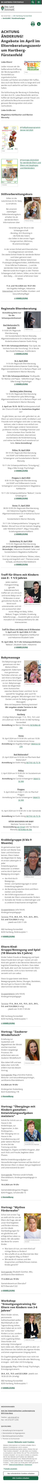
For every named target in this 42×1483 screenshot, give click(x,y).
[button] (10, 1469)
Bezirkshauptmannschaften (13, 1436)
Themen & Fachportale (11, 1439)
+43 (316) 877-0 (13, 1417)
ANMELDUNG (22, 298)
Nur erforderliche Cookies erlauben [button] (21, 1473)
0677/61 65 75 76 (33, 762)
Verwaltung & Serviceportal (13, 1430)
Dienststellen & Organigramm (14, 1433)
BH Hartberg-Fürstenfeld (22, 16)
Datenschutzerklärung (16, 1464)
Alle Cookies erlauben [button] (20, 1478)
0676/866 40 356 (25, 829)
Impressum (28, 1464)
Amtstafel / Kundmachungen (13, 18)
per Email (21, 827)
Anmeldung (8, 1096)
